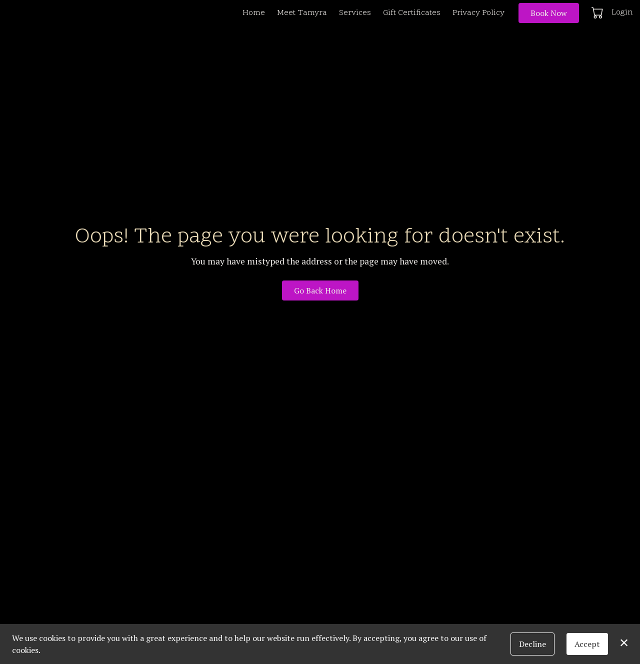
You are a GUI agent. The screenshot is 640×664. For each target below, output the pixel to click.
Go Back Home (320, 290)
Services (355, 13)
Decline (532, 644)
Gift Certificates (411, 13)
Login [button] (622, 12)
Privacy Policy (478, 13)
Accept (587, 644)
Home (253, 13)
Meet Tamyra (302, 13)
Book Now (548, 13)
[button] (598, 12)
